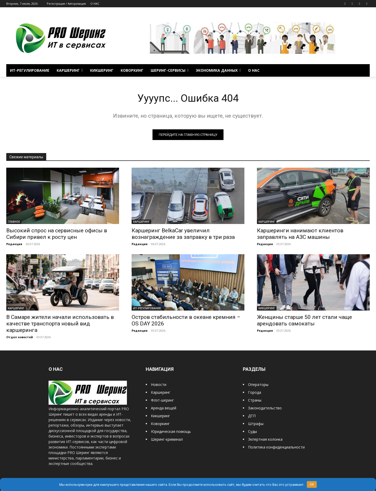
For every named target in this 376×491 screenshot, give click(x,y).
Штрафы (255, 423)
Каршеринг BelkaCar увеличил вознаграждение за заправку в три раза (183, 234)
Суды (252, 431)
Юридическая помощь (171, 431)
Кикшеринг (160, 416)
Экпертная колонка (265, 439)
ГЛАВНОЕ (14, 222)
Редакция (14, 244)
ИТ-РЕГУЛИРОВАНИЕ (147, 308)
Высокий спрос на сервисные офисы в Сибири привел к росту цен (56, 234)
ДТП (252, 416)
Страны (254, 400)
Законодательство (265, 408)
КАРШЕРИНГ (141, 222)
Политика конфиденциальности (276, 447)
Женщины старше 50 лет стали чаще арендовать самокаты (304, 320)
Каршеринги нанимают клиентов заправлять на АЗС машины (300, 234)
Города (254, 392)
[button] (363, 70)
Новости (158, 384)
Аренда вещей (163, 408)
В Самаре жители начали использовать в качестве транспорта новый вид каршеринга (60, 324)
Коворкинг (160, 423)
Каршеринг (160, 392)
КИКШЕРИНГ (266, 308)
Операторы (258, 384)
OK (312, 484)
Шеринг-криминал (167, 439)
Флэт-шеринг (162, 400)
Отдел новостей (19, 337)
